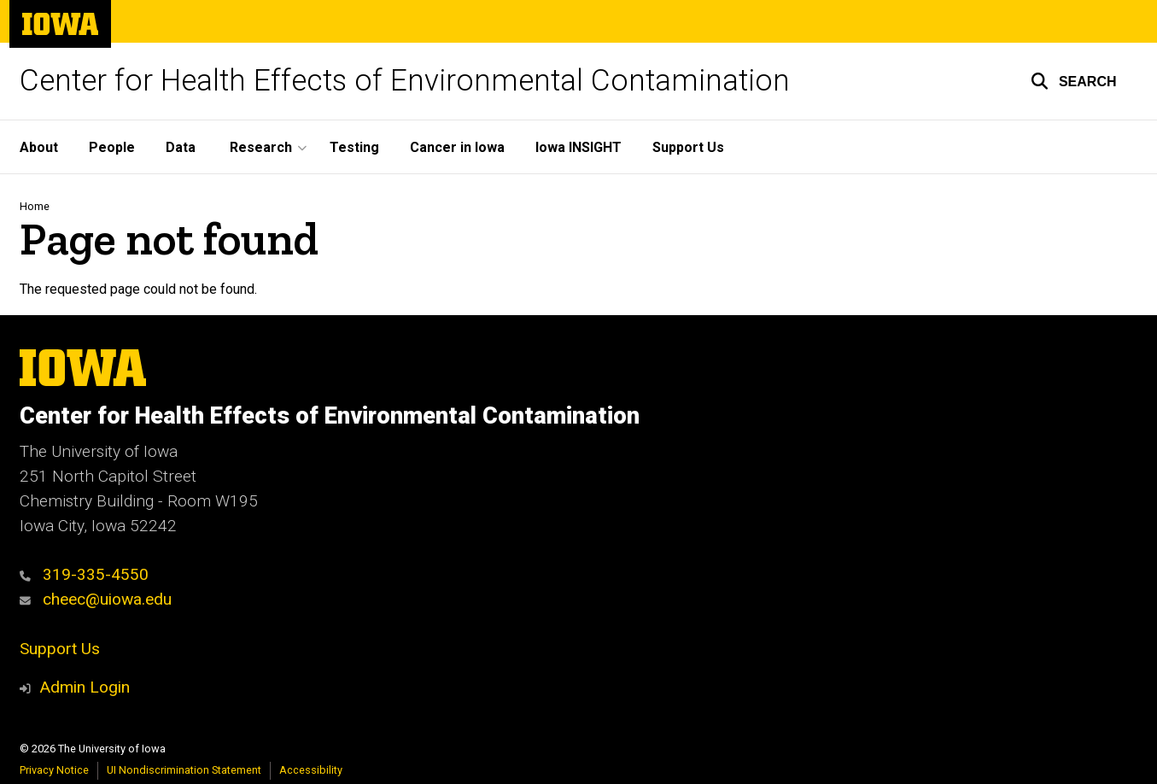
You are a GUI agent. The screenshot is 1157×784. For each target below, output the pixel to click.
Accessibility (310, 770)
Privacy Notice (54, 770)
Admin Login (84, 687)
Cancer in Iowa (457, 147)
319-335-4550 (84, 574)
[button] (1073, 81)
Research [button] (261, 147)
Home (35, 206)
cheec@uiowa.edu (96, 599)
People (112, 147)
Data (181, 147)
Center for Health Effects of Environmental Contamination (405, 81)
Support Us (688, 147)
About (39, 147)
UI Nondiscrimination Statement (184, 770)
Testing (354, 147)
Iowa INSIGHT (578, 147)
